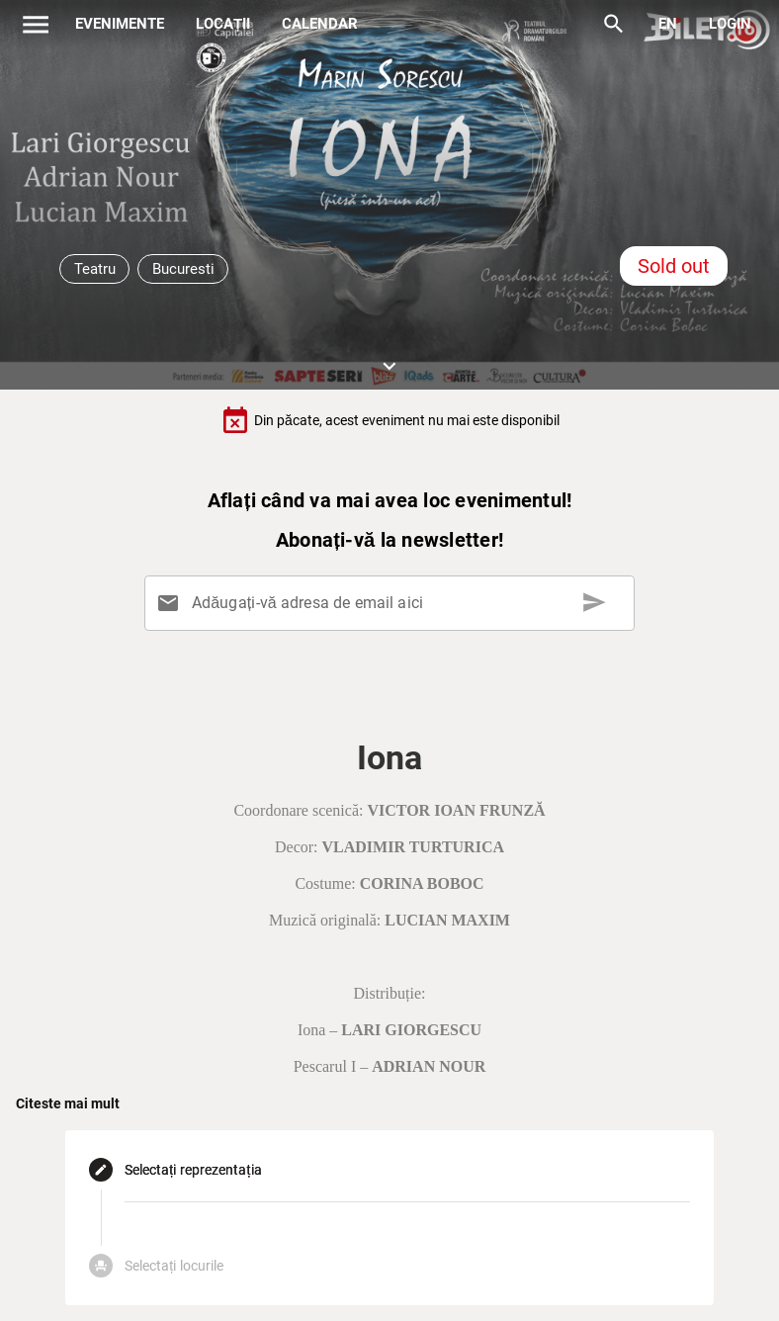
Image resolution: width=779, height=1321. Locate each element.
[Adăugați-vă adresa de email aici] (393, 603)
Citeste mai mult (68, 1103)
